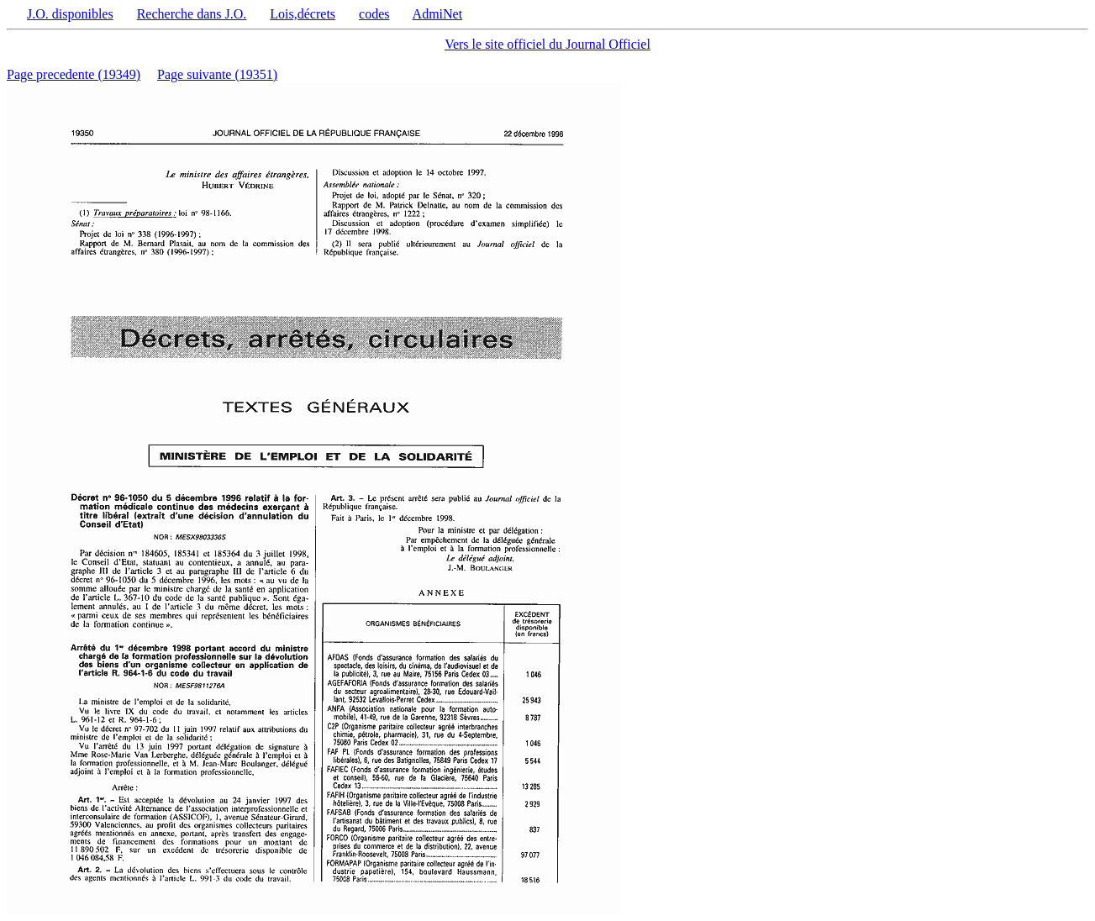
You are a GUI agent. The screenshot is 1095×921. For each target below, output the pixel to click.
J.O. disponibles (70, 14)
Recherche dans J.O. (192, 14)
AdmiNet (438, 14)
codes (374, 14)
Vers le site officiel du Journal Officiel (547, 44)
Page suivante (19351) (217, 74)
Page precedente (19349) (73, 74)
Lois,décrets (302, 14)
